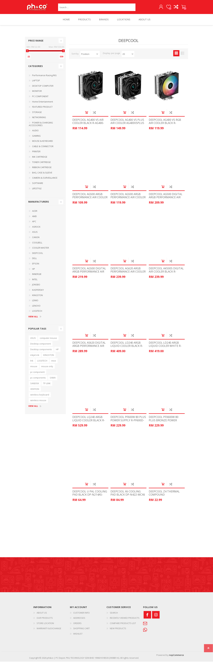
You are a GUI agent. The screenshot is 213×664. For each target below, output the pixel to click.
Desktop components (41, 351)
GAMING (36, 138)
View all (33, 319)
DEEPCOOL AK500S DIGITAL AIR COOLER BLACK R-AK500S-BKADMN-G (166, 274)
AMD (34, 218)
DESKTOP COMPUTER (42, 88)
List (182, 55)
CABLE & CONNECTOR (42, 148)
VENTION (34, 391)
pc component (37, 374)
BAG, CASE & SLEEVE (42, 174)
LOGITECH (37, 313)
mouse (33, 368)
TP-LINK (47, 385)
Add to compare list (94, 114)
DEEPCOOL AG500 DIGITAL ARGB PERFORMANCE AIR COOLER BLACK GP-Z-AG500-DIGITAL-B (165, 201)
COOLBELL (37, 244)
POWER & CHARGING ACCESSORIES (41, 126)
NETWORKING (39, 119)
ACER (34, 213)
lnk (31, 362)
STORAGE (37, 114)
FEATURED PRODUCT (42, 109)
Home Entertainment (42, 103)
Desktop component (40, 345)
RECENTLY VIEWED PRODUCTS (124, 620)
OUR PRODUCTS (45, 620)
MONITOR (37, 93)
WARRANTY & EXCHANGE (49, 630)
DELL (34, 260)
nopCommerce (176, 657)
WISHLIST (78, 636)
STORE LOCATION (45, 625)
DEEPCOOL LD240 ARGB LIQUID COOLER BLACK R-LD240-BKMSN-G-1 (126, 348)
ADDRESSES (79, 620)
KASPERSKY (38, 292)
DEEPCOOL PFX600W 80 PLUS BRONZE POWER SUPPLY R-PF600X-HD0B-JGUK (164, 424)
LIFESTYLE (37, 190)
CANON (35, 239)
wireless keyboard (39, 396)
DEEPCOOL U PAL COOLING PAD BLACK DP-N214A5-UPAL (89, 497)
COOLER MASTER (40, 250)
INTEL (34, 281)
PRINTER (36, 153)
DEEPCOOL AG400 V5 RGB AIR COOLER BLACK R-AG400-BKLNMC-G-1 (165, 125)
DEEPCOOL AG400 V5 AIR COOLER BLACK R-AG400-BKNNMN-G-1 (88, 125)
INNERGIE (36, 276)
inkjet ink (34, 357)
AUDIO (35, 132)
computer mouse (48, 340)
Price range (35, 42)
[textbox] (96, 8)
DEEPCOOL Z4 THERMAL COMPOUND (164, 495)
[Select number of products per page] (128, 56)
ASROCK (36, 229)
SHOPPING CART (180, 8)
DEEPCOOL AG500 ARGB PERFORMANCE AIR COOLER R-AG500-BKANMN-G (89, 200)
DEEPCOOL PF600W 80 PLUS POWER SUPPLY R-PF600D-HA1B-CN (128, 422)
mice (53, 362)
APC (34, 223)
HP (33, 271)
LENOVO (36, 308)
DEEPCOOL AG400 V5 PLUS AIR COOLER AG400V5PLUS (127, 124)
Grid (176, 55)
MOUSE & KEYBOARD (42, 143)
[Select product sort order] (90, 56)
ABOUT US (42, 615)
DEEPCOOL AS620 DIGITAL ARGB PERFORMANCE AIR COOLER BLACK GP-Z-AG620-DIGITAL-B (89, 349)
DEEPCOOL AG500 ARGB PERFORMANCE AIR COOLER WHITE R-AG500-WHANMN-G (128, 201)
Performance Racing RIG (44, 77)
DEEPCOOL (37, 255)
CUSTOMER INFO (81, 615)
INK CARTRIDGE (39, 159)
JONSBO (36, 286)
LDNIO (35, 302)
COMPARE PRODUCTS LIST (123, 625)
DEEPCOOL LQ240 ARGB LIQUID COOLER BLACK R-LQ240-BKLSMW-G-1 (88, 422)
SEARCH (114, 615)
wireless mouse (38, 402)
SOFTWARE (37, 185)
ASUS (35, 234)
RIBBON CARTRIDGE (42, 169)
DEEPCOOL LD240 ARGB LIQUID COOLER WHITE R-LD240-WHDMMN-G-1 (165, 348)
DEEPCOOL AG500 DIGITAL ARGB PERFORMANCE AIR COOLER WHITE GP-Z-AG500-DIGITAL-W (89, 275)
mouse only (47, 368)
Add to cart (86, 114)
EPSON (35, 265)
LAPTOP (36, 82)
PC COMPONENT (40, 98)
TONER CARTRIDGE (41, 164)
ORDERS (77, 625)
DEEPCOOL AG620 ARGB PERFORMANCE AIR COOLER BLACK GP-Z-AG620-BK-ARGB (128, 275)
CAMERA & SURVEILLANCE (44, 180)
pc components (38, 379)
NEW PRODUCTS (118, 630)
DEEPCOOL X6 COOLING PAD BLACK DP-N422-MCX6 (127, 495)
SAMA (53, 379)
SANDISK (34, 385)
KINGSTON (37, 297)
